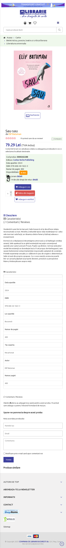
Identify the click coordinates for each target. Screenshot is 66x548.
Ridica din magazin (26, 193)
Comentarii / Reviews (16, 222)
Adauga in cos (24, 187)
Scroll (62, 544)
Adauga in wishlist (26, 199)
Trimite (8, 460)
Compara (56, 139)
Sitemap (6, 527)
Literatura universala (16, 43)
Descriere (10, 215)
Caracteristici (12, 218)
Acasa (9, 37)
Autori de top (11, 482)
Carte (18, 37)
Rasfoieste (34, 115)
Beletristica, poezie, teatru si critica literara (26, 40)
